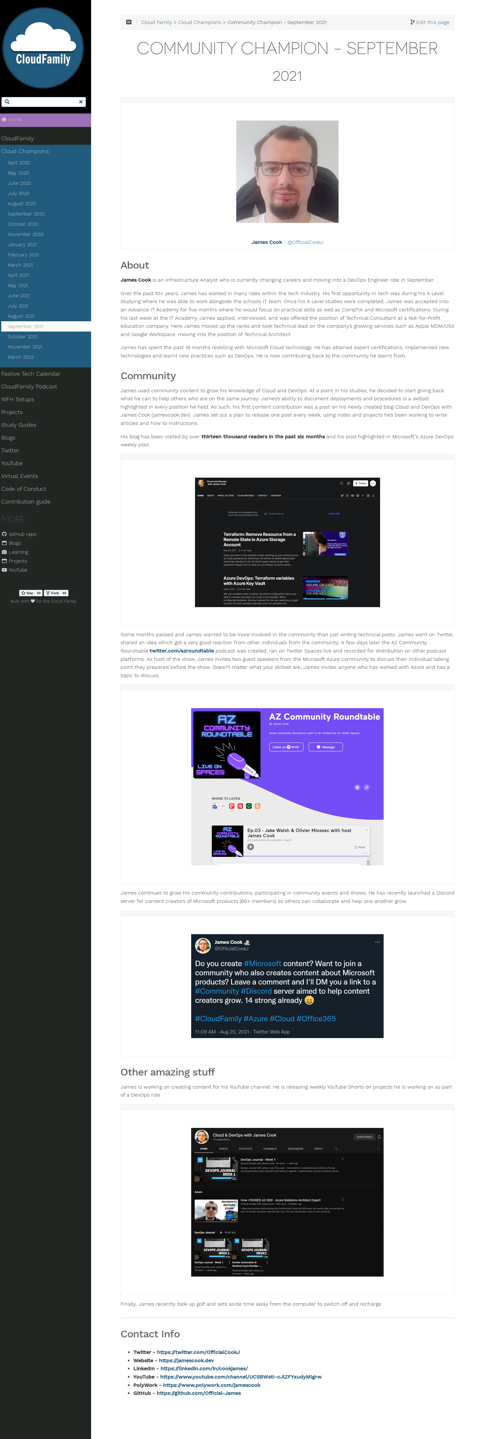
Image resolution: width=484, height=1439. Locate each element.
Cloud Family (162, 23)
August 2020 (25, 205)
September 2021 (29, 328)
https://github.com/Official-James (205, 1394)
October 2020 (26, 225)
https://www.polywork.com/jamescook (217, 1386)
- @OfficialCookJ (290, 243)
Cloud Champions (29, 152)
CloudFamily (21, 140)
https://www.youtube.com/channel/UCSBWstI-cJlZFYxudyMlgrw (247, 1377)
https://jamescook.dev (192, 1361)
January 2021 (25, 246)
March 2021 (23, 266)
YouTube (16, 464)
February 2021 (26, 256)
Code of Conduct (27, 490)
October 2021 (26, 338)
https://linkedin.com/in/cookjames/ (210, 1370)
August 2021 (24, 317)
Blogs (12, 439)
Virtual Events (23, 477)
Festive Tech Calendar (34, 375)
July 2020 (22, 195)
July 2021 (21, 307)
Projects (16, 413)
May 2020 (22, 174)
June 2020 (23, 184)
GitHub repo (22, 535)
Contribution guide (29, 503)
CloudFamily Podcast (33, 388)
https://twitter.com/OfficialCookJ (204, 1353)
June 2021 (22, 297)
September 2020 (29, 215)
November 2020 (29, 236)
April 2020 (22, 164)
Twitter (14, 452)
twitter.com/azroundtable (188, 651)
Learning (18, 553)
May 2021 (21, 287)
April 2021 (21, 276)
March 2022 (24, 358)
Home (15, 121)
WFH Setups (21, 400)
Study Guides (22, 426)
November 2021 (28, 348)
